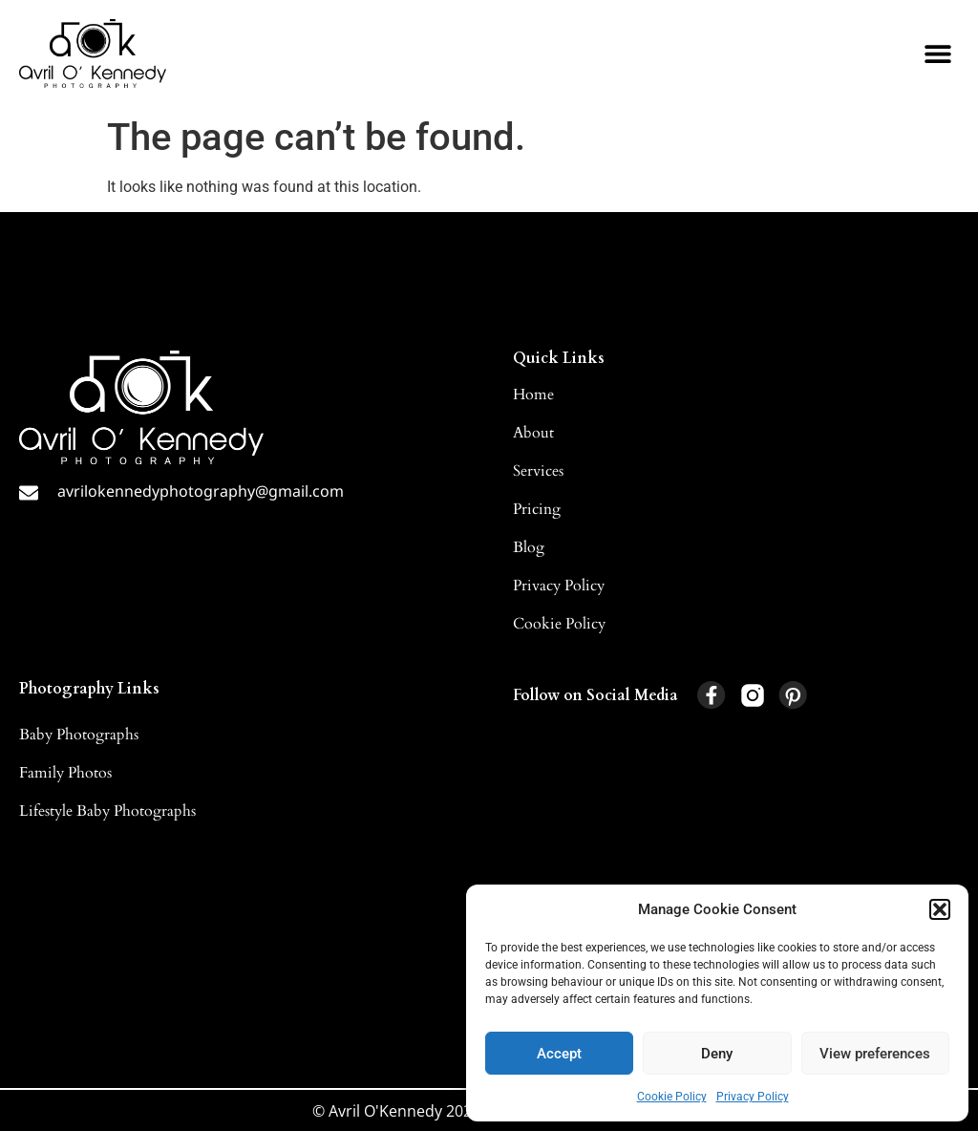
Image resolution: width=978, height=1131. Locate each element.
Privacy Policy (752, 1096)
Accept (559, 1053)
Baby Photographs (78, 734)
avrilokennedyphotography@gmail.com (200, 490)
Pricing (537, 509)
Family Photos (65, 772)
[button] (939, 909)
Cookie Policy (672, 1096)
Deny (717, 1053)
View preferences (874, 1053)
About (533, 432)
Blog (528, 547)
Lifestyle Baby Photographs (107, 811)
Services (538, 470)
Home (533, 394)
